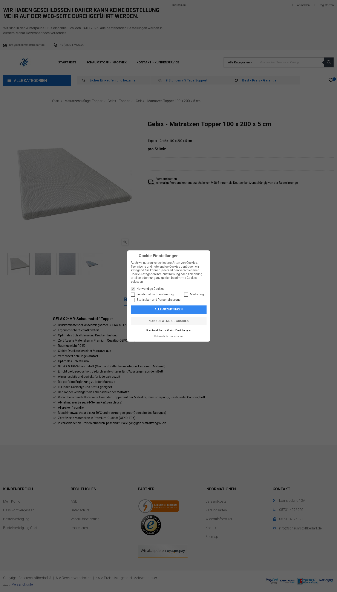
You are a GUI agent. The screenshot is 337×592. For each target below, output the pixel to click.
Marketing (194, 294)
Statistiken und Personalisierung (156, 300)
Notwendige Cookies (147, 289)
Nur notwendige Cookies (169, 321)
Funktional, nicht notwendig (152, 294)
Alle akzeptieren (169, 309)
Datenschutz (161, 336)
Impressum (176, 336)
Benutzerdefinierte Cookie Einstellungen (168, 330)
